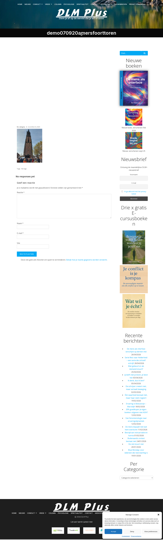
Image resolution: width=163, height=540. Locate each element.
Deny (132, 531)
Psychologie (69, 4)
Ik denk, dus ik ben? (136, 381)
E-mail (20, 234)
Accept (113, 531)
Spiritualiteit (82, 4)
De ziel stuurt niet (136, 445)
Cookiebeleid (126, 536)
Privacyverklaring (136, 536)
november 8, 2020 (34, 128)
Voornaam (134, 175)
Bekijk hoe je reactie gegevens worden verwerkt (86, 260)
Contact (94, 4)
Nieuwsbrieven (120, 4)
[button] (158, 514)
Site (18, 244)
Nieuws (28, 4)
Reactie (20, 193)
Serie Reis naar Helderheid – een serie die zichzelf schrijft (136, 361)
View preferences (150, 531)
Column (57, 4)
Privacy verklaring (137, 4)
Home (20, 4)
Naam (20, 224)
